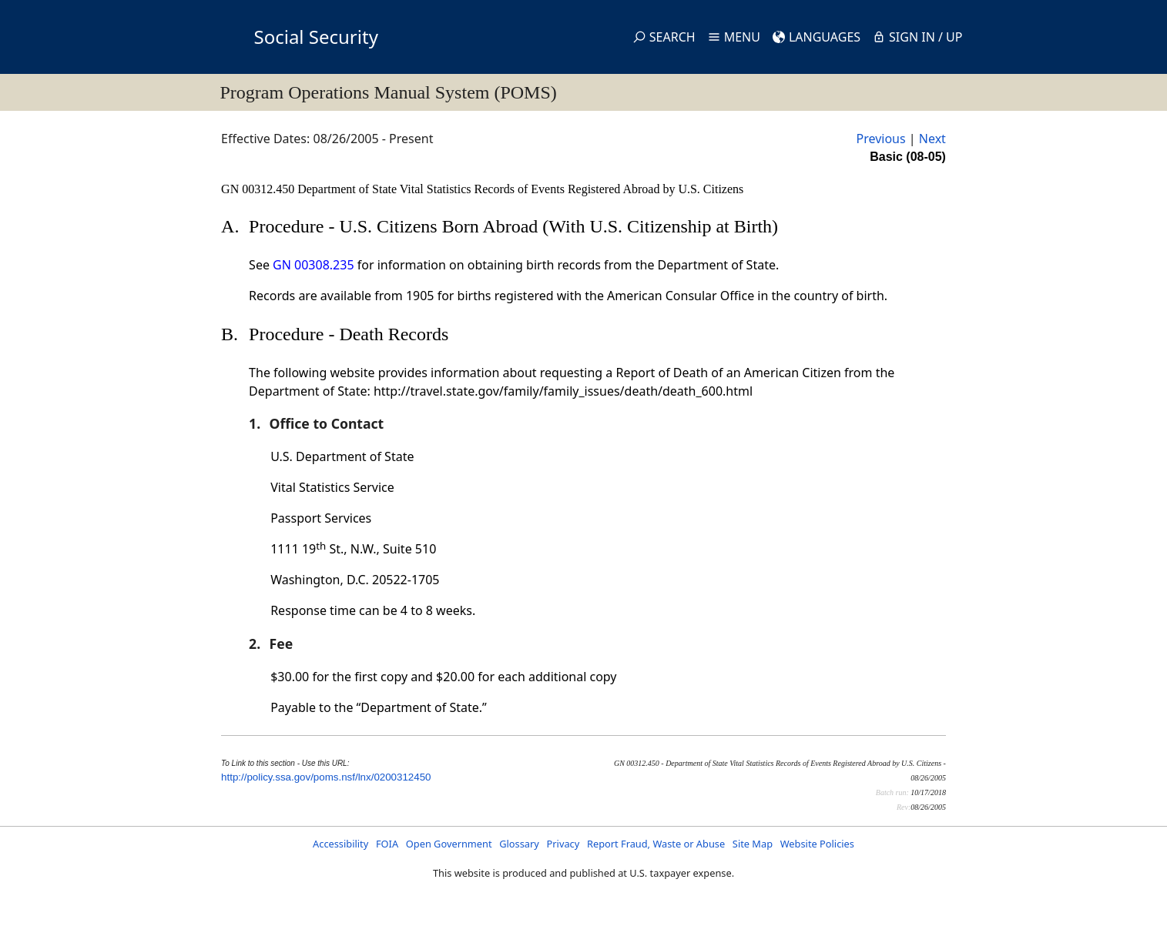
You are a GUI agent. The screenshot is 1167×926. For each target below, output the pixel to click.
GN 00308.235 (313, 264)
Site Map (753, 844)
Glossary (519, 844)
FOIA (387, 844)
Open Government (449, 844)
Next (932, 138)
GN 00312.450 (259, 189)
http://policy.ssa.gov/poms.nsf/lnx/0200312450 (326, 777)
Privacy (563, 844)
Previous (880, 138)
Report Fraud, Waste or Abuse (656, 844)
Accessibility (340, 844)
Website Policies (817, 844)
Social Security (316, 36)
